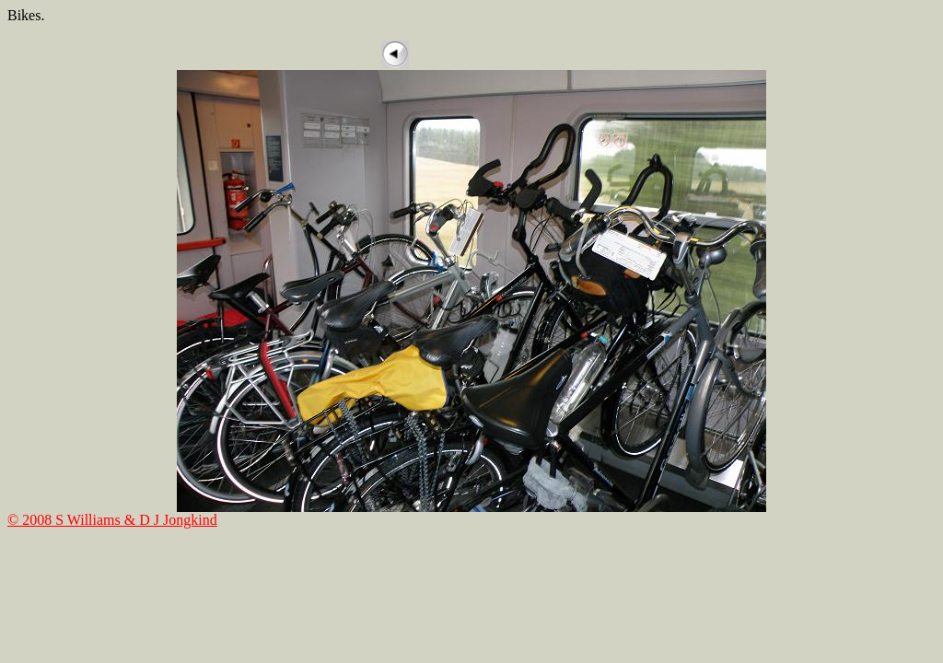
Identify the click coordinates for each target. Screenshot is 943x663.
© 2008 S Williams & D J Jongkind (112, 520)
